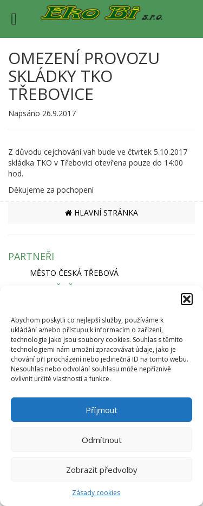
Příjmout (101, 409)
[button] (186, 299)
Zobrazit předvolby (101, 469)
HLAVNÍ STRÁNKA (101, 212)
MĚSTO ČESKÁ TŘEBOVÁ (74, 273)
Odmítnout (102, 439)
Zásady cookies (96, 492)
